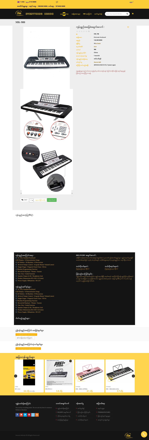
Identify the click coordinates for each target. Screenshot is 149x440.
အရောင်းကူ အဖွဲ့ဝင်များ (104, 420)
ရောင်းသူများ (101, 408)
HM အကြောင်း (87, 14)
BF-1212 (17, 389)
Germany (78, 386)
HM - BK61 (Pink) (81, 389)
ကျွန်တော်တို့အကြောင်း (63, 408)
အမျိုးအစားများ (75, 14)
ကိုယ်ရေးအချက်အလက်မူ (63, 416)
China (16, 386)
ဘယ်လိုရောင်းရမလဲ (83, 420)
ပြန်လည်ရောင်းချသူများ (104, 416)
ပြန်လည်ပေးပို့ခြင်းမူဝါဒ (84, 412)
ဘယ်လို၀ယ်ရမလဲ (82, 416)
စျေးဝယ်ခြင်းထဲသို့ (40, 200)
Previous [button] (15, 376)
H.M (95, 46)
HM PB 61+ (48, 389)
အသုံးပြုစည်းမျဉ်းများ (62, 420)
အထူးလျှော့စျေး (64, 14)
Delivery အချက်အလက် (64, 412)
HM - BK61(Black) (112, 389)
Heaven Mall (97, 62)
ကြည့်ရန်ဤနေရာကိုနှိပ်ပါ (82, 269)
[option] (29, 375)
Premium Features (104, 412)
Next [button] (133, 376)
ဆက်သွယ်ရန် (98, 14)
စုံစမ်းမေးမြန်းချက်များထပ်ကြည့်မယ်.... (25, 338)
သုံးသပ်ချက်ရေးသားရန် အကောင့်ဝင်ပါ (28, 348)
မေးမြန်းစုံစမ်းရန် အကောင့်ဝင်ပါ (26, 334)
